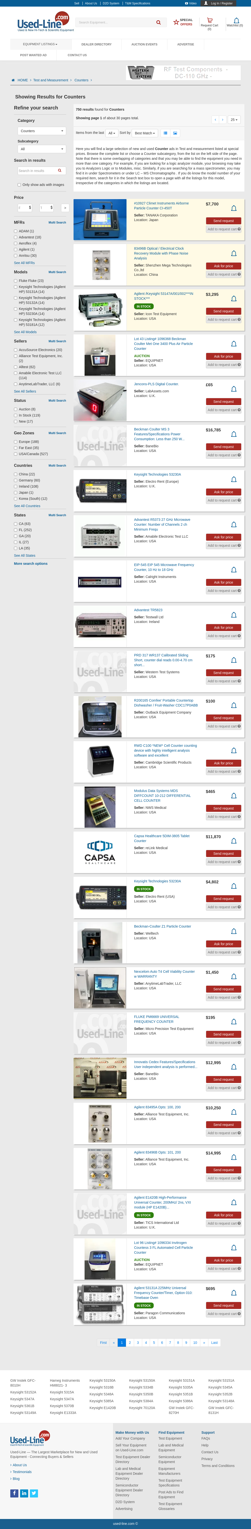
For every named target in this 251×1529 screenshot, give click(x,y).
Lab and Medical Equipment (171, 1447)
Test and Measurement (53, 80)
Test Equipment (170, 1438)
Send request (223, 221)
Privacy (207, 1459)
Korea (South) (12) (30, 499)
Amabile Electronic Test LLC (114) (38, 375)
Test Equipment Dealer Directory (132, 1459)
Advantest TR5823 (148, 610)
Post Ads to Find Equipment (170, 1494)
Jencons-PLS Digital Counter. (156, 384)
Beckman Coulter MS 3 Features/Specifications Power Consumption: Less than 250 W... (159, 434)
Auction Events (144, 44)
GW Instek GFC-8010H (23, 1383)
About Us (18, 1465)
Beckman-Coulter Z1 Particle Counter (162, 926)
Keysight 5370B (62, 1406)
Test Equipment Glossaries (170, 1506)
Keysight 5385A (101, 1401)
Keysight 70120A (142, 1408)
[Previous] (114, 1342)
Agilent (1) (24, 249)
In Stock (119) (27, 415)
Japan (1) (23, 492)
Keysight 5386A (181, 1401)
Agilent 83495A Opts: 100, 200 (157, 1107)
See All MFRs (24, 263)
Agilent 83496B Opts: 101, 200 (157, 1152)
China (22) (24, 474)
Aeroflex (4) (25, 243)
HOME (24, 80)
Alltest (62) (24, 367)
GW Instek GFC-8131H (221, 1410)
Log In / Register (222, 3)
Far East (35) (26, 448)
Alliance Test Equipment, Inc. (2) (38, 358)
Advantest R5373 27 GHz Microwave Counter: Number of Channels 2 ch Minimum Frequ (162, 524)
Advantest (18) (27, 237)
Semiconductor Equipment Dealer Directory (129, 1490)
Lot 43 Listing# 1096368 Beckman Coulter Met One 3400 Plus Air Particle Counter (163, 344)
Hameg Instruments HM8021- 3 (65, 1383)
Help (205, 1445)
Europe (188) (26, 442)
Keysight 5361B (22, 1406)
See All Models (25, 332)
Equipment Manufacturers (169, 1471)
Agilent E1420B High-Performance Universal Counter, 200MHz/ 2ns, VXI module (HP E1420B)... (162, 1202)
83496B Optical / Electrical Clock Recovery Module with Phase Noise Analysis (161, 253)
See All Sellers (25, 391)
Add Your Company (130, 1438)
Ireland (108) (26, 486)
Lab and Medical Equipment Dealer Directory (129, 1473)
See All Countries (27, 506)
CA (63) (22, 524)
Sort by (125, 133)
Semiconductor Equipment (169, 1459)
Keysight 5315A (62, 1392)
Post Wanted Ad (33, 55)
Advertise (185, 44)
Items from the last (90, 133)
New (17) (23, 421)
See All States (24, 555)
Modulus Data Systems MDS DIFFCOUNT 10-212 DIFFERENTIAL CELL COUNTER (162, 795)
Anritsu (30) (25, 255)
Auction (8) (25, 409)
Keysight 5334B (141, 1387)
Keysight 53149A (23, 1413)
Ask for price (223, 266)
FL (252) (23, 530)
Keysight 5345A (220, 1387)
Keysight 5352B (220, 1394)
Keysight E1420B (102, 1408)
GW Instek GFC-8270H (181, 1410)
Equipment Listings (40, 44)
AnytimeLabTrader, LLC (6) (37, 384)
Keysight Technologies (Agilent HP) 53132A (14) (39, 300)
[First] (103, 1342)
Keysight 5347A (22, 1399)
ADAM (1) (24, 231)
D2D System (125, 1502)
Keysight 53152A (23, 1392)
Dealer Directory (96, 44)
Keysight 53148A (221, 1401)
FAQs (205, 1438)
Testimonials (21, 1472)
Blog (15, 1479)
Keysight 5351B (181, 1394)
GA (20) (22, 536)
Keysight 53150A (102, 1380)
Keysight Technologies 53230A (157, 474)
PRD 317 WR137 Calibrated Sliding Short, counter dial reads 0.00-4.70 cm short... (163, 660)
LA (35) (22, 548)
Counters (83, 80)
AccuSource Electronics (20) (38, 350)
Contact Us (77, 55)
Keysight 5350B (141, 1394)
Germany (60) (27, 480)
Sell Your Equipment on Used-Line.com (130, 1447)
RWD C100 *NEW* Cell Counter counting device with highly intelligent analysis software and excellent (165, 750)
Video (191, 3)
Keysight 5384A (141, 1401)
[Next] (204, 1342)
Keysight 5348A (101, 1394)
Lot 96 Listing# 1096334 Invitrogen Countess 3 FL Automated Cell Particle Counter (163, 1247)
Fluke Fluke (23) (29, 281)
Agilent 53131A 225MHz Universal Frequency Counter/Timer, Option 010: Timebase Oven (163, 1293)
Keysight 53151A (182, 1380)
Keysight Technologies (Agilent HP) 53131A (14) (39, 289)
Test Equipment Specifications (170, 1482)
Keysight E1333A (63, 1413)
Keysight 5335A (181, 1387)
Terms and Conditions (218, 1466)
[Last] (214, 1342)
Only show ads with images (41, 185)
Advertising (123, 1509)
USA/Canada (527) (31, 454)
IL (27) (21, 542)
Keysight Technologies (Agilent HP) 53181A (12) (39, 322)
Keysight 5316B (101, 1387)
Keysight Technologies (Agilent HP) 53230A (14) (39, 311)
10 (195, 1343)
